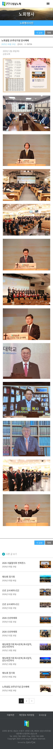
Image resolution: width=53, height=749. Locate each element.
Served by (26, 742)
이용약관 (10, 714)
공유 (39, 32)
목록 (49, 32)
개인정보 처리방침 (26, 714)
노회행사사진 (26, 23)
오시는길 (42, 714)
